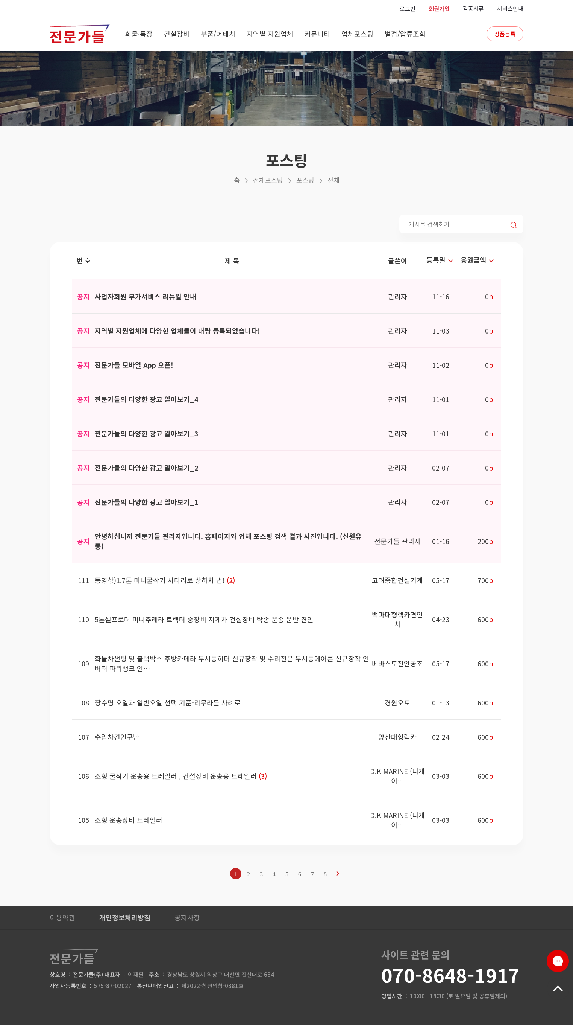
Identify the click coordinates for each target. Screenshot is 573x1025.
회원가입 (439, 8)
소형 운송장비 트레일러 (128, 820)
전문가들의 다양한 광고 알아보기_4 (147, 399)
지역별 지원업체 (270, 33)
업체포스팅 (357, 33)
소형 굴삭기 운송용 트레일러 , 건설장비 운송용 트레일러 (177, 776)
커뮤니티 (317, 33)
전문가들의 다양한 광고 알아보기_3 (147, 433)
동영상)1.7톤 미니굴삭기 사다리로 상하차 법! (161, 580)
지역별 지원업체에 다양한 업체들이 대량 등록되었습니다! (177, 330)
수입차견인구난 (117, 737)
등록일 (440, 260)
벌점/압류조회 (405, 33)
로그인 (407, 8)
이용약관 (62, 917)
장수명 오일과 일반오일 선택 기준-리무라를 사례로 (168, 702)
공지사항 (187, 917)
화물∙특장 (139, 33)
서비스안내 (510, 8)
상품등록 (504, 34)
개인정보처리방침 (124, 917)
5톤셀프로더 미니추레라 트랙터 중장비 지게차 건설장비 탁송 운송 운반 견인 (204, 619)
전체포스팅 (268, 179)
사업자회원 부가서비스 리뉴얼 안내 (145, 296)
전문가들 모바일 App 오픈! (134, 365)
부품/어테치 (218, 33)
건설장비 (176, 33)
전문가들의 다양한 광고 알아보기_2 (147, 467)
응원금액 (478, 260)
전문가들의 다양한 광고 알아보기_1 (147, 502)
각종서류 (473, 8)
